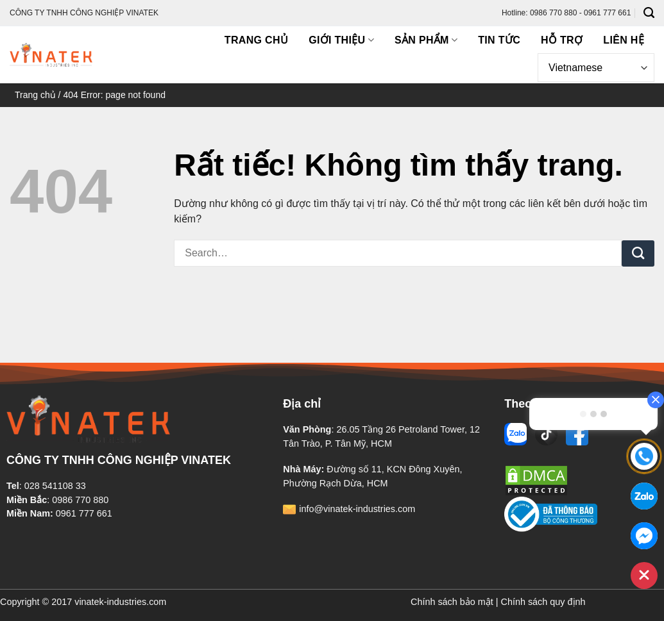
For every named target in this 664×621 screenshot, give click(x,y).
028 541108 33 (55, 486)
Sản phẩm (426, 40)
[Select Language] (596, 67)
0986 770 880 (80, 500)
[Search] (648, 12)
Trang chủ (256, 40)
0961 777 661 (84, 513)
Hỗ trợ (562, 40)
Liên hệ (623, 40)
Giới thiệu (341, 40)
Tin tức (499, 40)
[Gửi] (638, 253)
